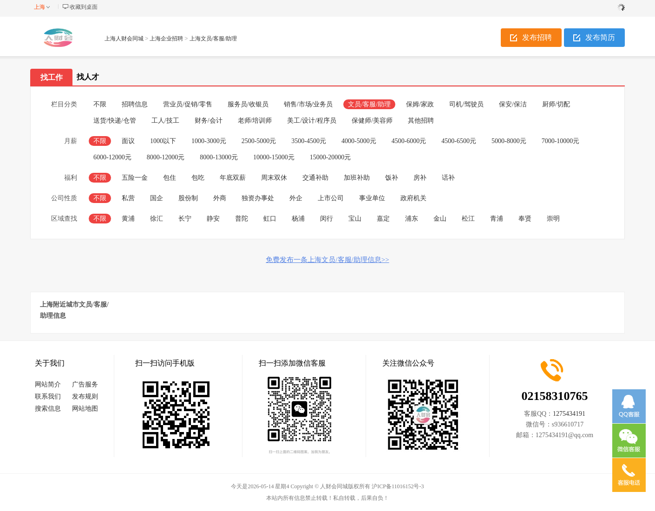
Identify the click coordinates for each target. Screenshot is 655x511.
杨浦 (298, 218)
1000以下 (163, 141)
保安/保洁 (513, 104)
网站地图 (85, 408)
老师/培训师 (255, 120)
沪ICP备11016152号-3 (398, 486)
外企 (295, 198)
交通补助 (315, 177)
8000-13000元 (219, 157)
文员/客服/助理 (369, 104)
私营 (128, 198)
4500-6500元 (458, 141)
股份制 (188, 198)
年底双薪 (233, 177)
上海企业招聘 (166, 38)
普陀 (241, 218)
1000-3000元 (208, 141)
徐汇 (156, 218)
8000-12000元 (166, 157)
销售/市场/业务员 (308, 104)
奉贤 (524, 218)
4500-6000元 (409, 141)
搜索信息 (48, 408)
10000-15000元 (274, 157)
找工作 (51, 77)
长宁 (184, 218)
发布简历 (600, 37)
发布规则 (85, 396)
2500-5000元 (259, 141)
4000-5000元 (358, 141)
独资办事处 (258, 198)
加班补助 (357, 177)
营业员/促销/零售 (187, 104)
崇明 (553, 218)
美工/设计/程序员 (311, 120)
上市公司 (331, 198)
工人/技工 (165, 120)
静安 (213, 218)
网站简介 (48, 384)
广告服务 (85, 384)
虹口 (269, 218)
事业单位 (372, 198)
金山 (439, 218)
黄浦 (128, 218)
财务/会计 (209, 120)
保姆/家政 (420, 104)
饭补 (391, 177)
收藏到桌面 (84, 7)
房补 (419, 177)
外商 (219, 198)
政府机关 (413, 198)
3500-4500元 (308, 141)
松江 (468, 218)
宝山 (354, 218)
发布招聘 (537, 37)
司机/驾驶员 (466, 104)
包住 (169, 177)
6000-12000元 (112, 157)
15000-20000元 (330, 157)
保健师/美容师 (372, 120)
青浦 (496, 218)
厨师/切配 (556, 104)
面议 (128, 141)
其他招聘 (421, 120)
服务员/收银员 (248, 104)
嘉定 (383, 218)
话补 (448, 177)
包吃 (197, 177)
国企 (156, 198)
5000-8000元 (508, 141)
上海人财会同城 (124, 38)
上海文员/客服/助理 (213, 38)
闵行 (326, 218)
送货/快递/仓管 (114, 120)
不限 (99, 104)
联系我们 (48, 396)
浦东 (411, 218)
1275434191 (569, 413)
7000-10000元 (561, 141)
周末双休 (274, 177)
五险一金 (135, 177)
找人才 (88, 77)
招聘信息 (135, 104)
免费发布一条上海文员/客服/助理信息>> (327, 259)
